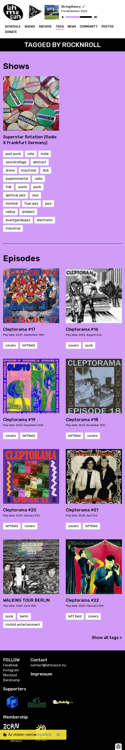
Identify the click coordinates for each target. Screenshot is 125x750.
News (72, 26)
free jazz (31, 203)
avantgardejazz (18, 220)
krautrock (28, 170)
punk (37, 187)
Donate (11, 32)
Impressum (42, 673)
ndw (30, 154)
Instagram (11, 670)
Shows (30, 26)
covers (11, 345)
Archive (45, 26)
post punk (13, 154)
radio (38, 179)
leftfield (28, 345)
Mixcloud (10, 675)
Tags (60, 26)
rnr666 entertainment (23, 625)
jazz (48, 203)
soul (35, 195)
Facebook (10, 665)
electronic (45, 220)
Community (89, 26)
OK (58, 735)
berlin (24, 616)
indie (44, 154)
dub (46, 170)
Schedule (13, 26)
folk (9, 187)
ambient (28, 212)
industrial (13, 228)
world (22, 187)
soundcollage (16, 162)
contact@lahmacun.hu (48, 665)
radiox (10, 212)
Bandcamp (11, 680)
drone (10, 170)
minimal (12, 203)
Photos (107, 26)
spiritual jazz (16, 195)
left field (74, 616)
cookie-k (44, 735)
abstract (39, 162)
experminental (17, 179)
